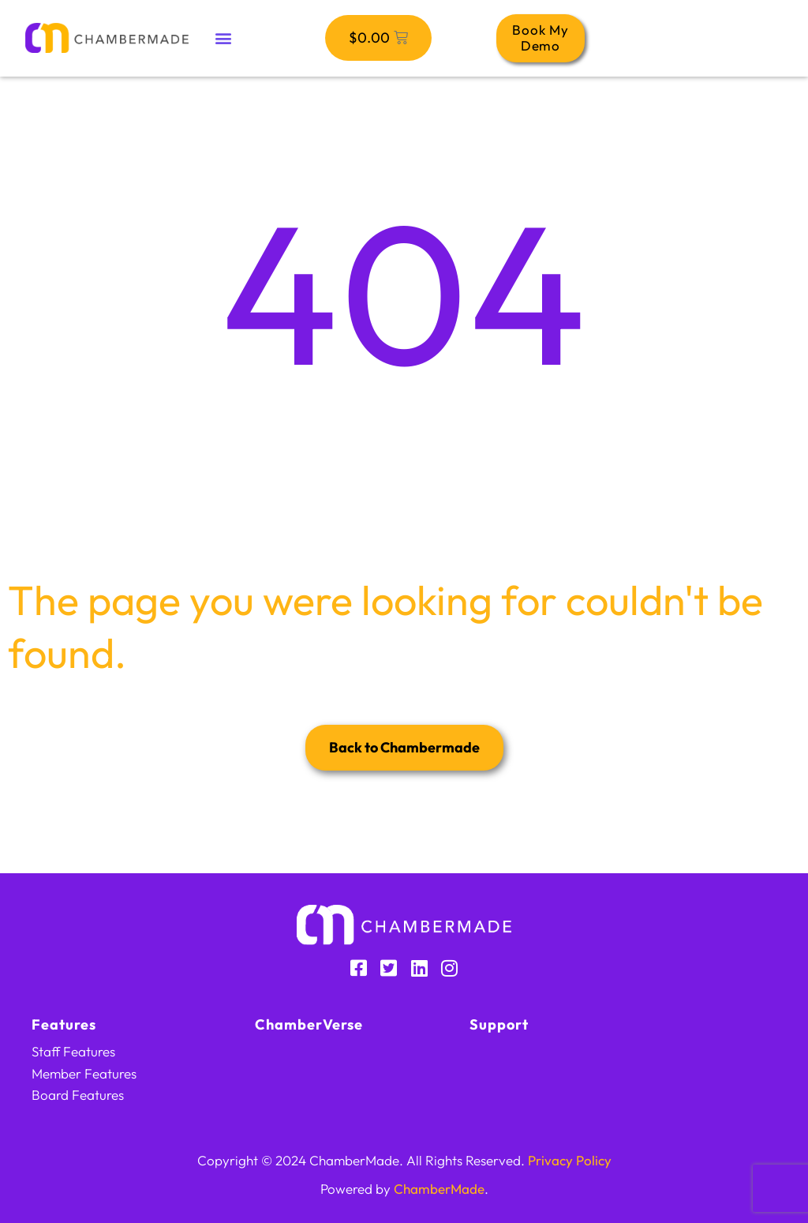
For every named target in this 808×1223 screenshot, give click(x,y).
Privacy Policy (570, 1160)
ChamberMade (439, 1188)
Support (499, 1024)
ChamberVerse (309, 1024)
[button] (223, 38)
